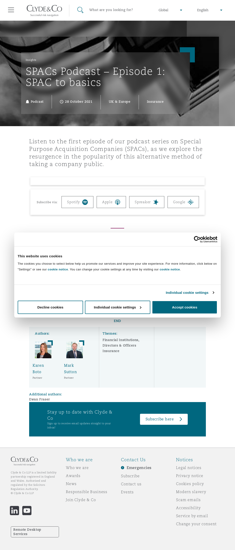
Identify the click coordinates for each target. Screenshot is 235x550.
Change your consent (196, 524)
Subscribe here (159, 419)
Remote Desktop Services (27, 532)
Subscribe (130, 476)
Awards (73, 475)
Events (127, 492)
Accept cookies (184, 307)
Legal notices (188, 467)
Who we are (77, 467)
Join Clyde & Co (81, 499)
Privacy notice (189, 475)
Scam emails (188, 499)
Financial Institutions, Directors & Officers (121, 342)
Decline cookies (50, 307)
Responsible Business (86, 491)
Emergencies (139, 467)
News (71, 483)
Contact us (131, 484)
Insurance (111, 351)
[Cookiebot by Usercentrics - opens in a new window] (197, 239)
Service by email (192, 516)
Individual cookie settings (187, 292)
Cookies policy (190, 483)
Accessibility (188, 508)
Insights (31, 59)
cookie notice (58, 269)
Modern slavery (191, 491)
